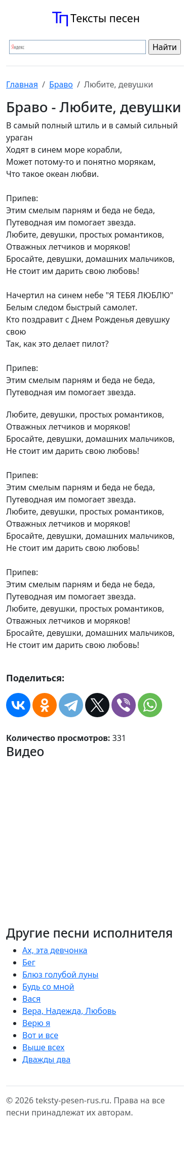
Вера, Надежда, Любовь (69, 1010)
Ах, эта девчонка (54, 950)
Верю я (36, 1023)
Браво (61, 84)
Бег (28, 962)
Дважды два (46, 1059)
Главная (22, 84)
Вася (31, 998)
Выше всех (43, 1047)
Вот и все (40, 1035)
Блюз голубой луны (60, 974)
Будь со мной (48, 986)
